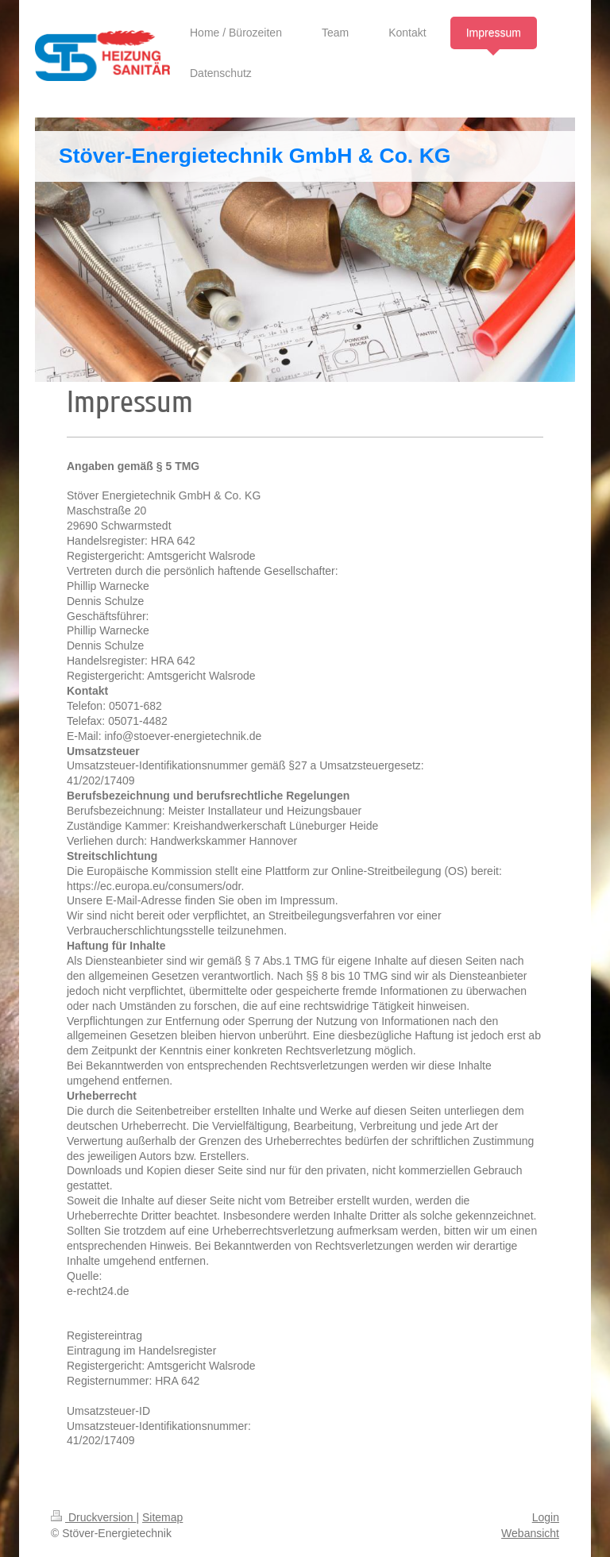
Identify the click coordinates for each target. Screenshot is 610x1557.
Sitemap (162, 1517)
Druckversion (93, 1517)
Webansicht (530, 1533)
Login (545, 1517)
